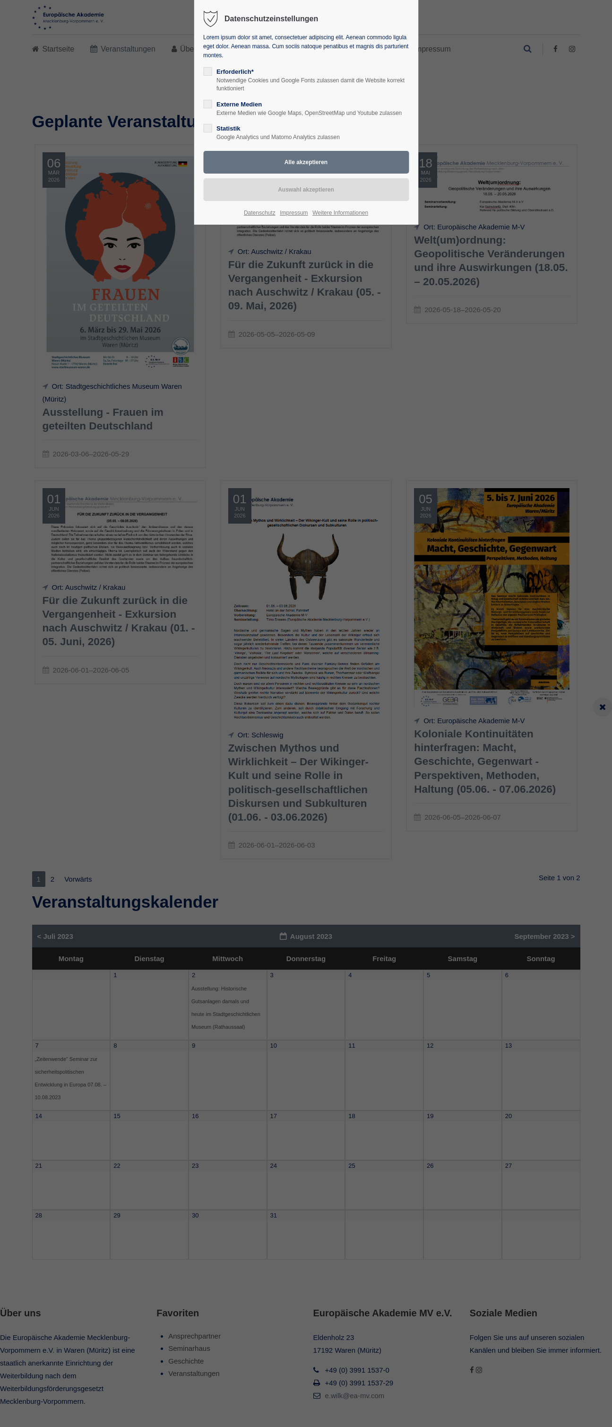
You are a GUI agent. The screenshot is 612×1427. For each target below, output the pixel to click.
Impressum (294, 213)
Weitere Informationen (340, 213)
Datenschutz (260, 213)
